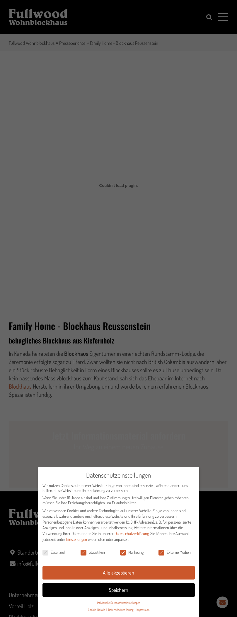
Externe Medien (174, 554)
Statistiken (93, 554)
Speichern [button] (118, 592)
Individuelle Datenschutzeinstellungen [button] (118, 604)
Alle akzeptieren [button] (118, 574)
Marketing (132, 554)
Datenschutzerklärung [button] (121, 611)
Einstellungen (76, 541)
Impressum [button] (143, 611)
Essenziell (54, 554)
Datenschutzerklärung (132, 535)
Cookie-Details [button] (97, 611)
